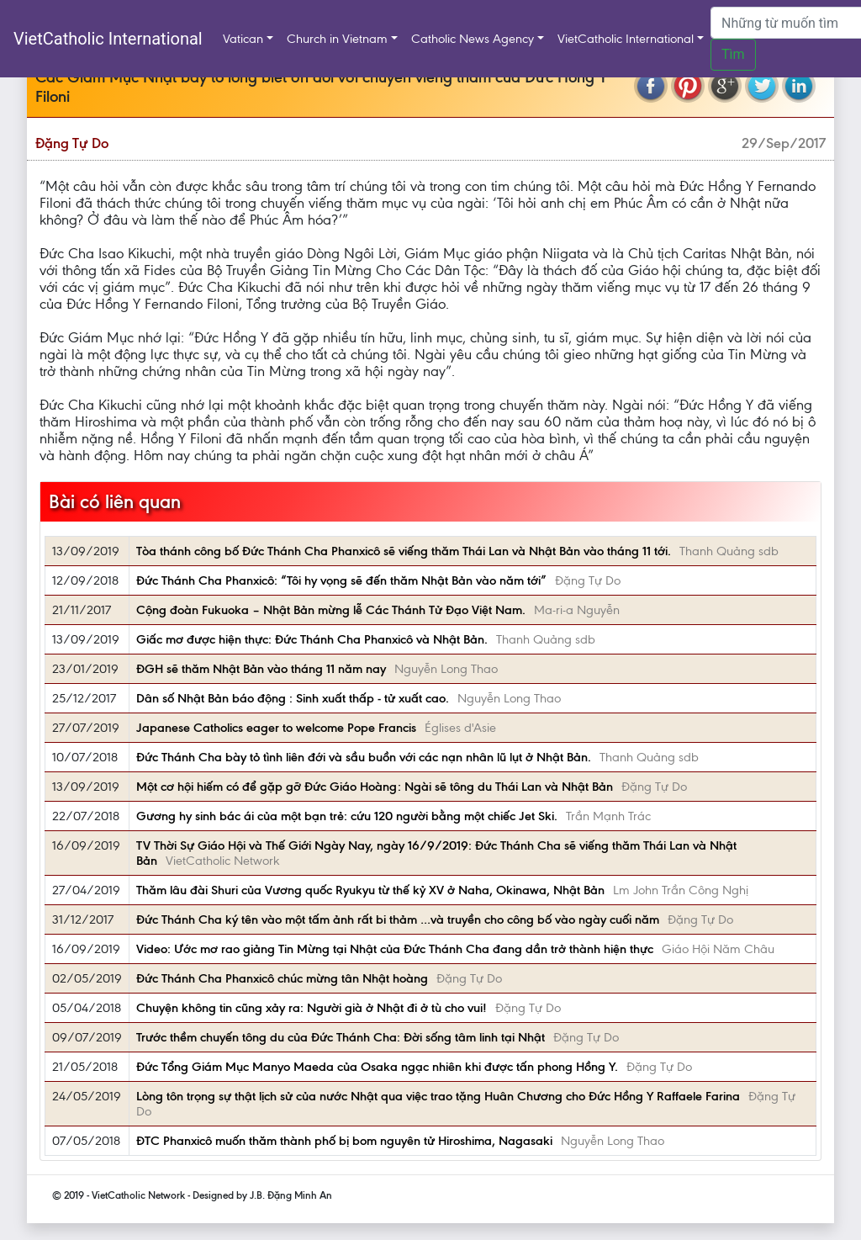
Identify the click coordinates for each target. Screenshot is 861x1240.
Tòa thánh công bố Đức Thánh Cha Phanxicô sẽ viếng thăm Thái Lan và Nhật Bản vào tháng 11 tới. (403, 551)
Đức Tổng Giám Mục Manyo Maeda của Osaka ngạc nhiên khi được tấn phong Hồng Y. (377, 1066)
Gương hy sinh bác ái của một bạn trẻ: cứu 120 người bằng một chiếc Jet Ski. (346, 816)
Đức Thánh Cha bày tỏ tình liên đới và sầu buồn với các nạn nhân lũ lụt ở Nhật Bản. (363, 757)
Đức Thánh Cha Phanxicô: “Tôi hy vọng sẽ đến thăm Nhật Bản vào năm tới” (341, 580)
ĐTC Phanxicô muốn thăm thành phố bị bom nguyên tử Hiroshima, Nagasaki (344, 1140)
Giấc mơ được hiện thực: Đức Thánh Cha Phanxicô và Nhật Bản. (312, 639)
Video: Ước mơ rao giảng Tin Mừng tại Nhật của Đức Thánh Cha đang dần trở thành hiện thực (394, 948)
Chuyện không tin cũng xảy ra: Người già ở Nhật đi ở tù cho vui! (311, 1007)
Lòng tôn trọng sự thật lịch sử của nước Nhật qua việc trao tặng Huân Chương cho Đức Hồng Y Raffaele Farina (438, 1096)
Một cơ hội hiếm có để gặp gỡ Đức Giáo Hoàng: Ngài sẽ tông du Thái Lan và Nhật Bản (374, 786)
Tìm (733, 54)
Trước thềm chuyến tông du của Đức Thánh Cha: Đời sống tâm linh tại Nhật (340, 1037)
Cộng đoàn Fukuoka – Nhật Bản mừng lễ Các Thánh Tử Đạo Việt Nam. (331, 609)
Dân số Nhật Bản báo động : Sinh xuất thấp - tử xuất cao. (292, 698)
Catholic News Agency (472, 38)
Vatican (243, 38)
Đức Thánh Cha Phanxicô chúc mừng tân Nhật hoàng (282, 978)
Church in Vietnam (337, 38)
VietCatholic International (108, 39)
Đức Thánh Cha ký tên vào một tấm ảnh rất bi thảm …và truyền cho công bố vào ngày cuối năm (397, 919)
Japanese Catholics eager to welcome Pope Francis (276, 727)
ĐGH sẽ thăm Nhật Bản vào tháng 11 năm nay (261, 668)
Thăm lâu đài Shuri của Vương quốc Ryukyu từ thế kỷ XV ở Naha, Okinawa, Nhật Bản (370, 890)
